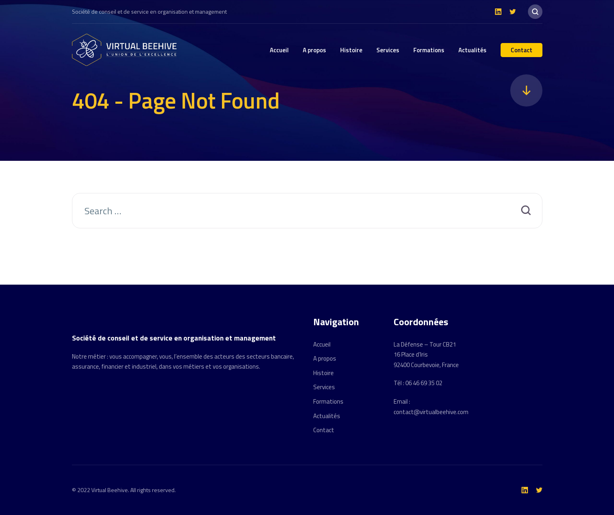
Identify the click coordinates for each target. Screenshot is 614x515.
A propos (314, 50)
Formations (428, 50)
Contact (521, 50)
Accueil (279, 50)
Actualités (472, 50)
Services (387, 50)
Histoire (351, 50)
